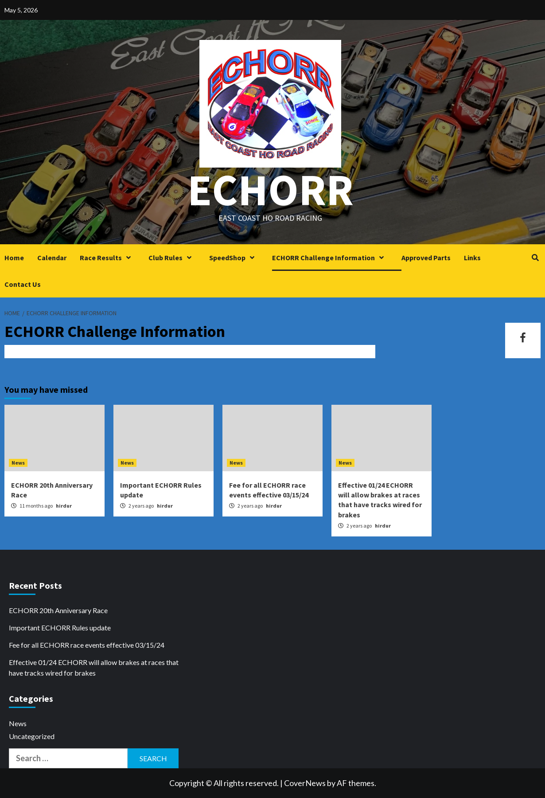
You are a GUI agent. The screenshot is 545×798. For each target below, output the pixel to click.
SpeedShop (234, 257)
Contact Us (22, 284)
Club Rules (172, 257)
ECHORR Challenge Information (330, 257)
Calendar (51, 257)
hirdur (64, 505)
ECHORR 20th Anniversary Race (58, 610)
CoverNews (305, 783)
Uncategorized (31, 736)
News (18, 462)
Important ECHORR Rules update (60, 627)
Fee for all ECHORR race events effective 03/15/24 (86, 645)
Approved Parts (426, 257)
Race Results (107, 257)
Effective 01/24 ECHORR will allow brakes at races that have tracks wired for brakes (94, 667)
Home (14, 257)
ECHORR (270, 189)
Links (472, 257)
